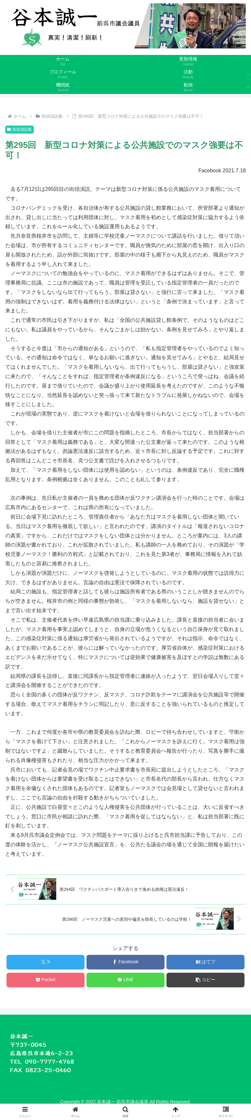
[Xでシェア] (46, 962)
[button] (205, 980)
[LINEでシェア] (125, 980)
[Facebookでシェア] (125, 962)
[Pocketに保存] (46, 980)
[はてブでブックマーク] (205, 962)
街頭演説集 (19, 129)
